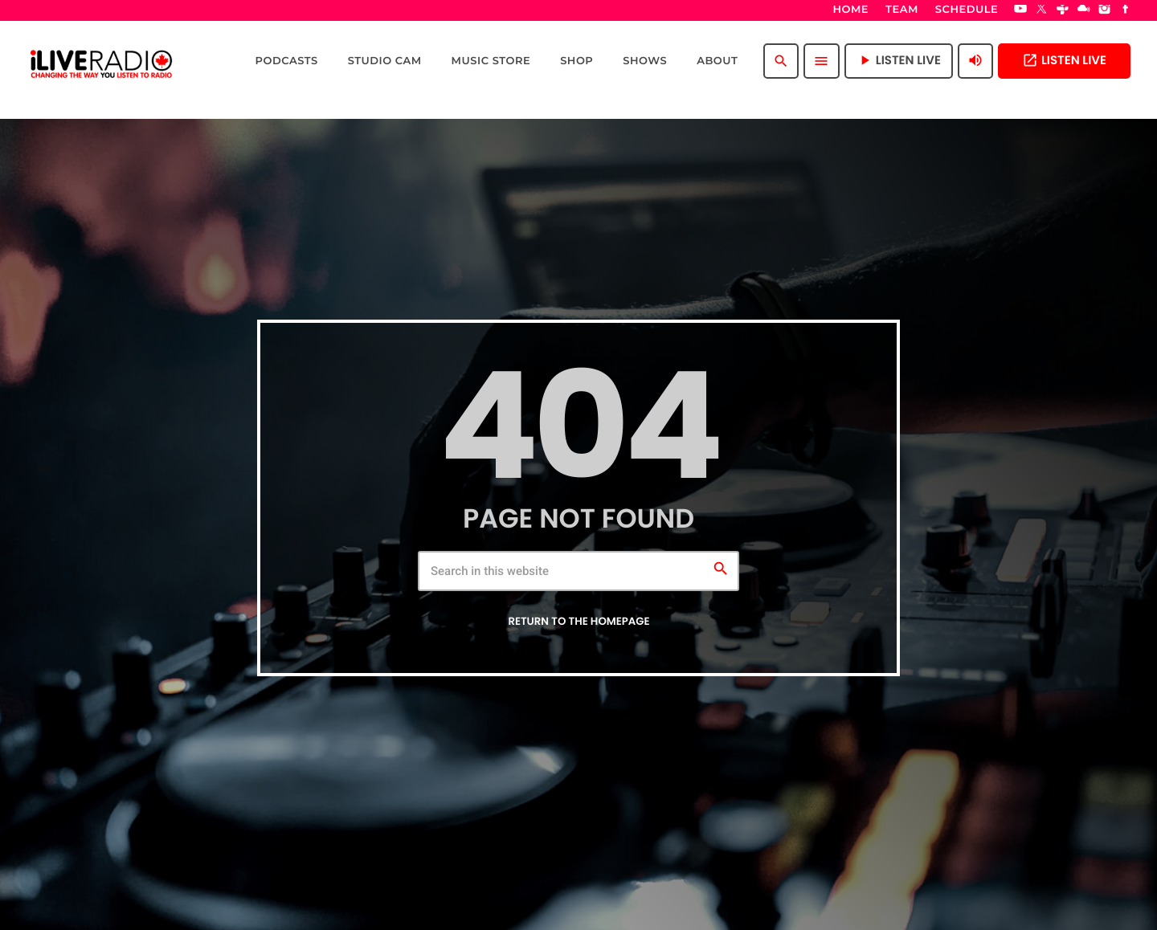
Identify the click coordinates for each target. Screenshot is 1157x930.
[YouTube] (1020, 10)
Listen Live (1064, 60)
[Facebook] (1125, 10)
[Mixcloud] (1083, 10)
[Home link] (101, 61)
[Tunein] (1063, 10)
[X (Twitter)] (1041, 10)
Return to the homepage (578, 621)
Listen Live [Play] (899, 60)
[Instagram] (1104, 10)
